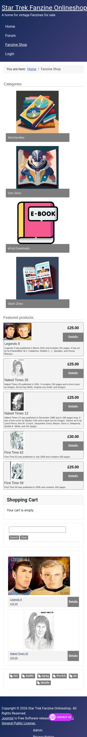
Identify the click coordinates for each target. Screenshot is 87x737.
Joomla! (8, 718)
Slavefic (45, 682)
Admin (37, 730)
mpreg (45, 675)
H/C (16, 675)
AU (75, 675)
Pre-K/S (61, 675)
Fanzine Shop (16, 45)
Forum (10, 36)
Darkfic (30, 675)
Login (9, 54)
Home (10, 26)
